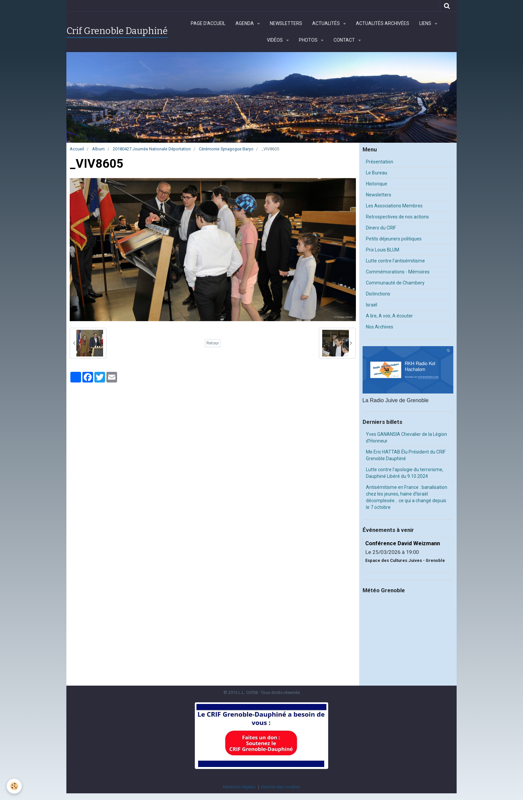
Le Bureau (376, 172)
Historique (376, 183)
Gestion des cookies (280, 786)
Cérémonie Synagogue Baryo (226, 148)
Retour (212, 343)
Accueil (77, 148)
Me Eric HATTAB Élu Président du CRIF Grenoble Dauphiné (406, 455)
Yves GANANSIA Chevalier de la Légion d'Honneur (406, 438)
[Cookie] (14, 786)
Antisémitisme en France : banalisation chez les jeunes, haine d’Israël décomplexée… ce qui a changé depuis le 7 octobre (406, 497)
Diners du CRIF (381, 227)
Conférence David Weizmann (402, 543)
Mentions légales (239, 786)
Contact (345, 40)
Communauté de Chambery (395, 282)
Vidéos (275, 40)
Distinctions (378, 293)
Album (98, 148)
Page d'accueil (208, 23)
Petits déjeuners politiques (394, 238)
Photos (309, 40)
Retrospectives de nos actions (397, 216)
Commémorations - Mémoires (398, 271)
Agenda (245, 23)
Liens (425, 23)
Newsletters (286, 23)
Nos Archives (379, 326)
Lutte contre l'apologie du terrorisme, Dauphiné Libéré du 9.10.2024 (404, 473)
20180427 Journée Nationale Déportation (152, 148)
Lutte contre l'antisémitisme (395, 260)
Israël (371, 304)
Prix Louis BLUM (382, 249)
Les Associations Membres (394, 205)
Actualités (326, 23)
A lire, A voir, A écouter (389, 315)
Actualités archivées (382, 23)
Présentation (379, 161)
